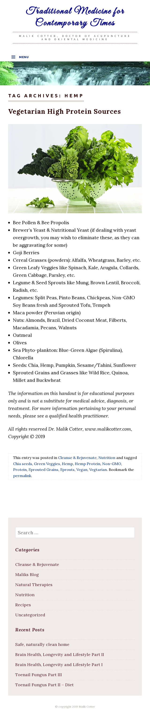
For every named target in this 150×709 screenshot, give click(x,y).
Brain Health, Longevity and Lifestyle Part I (59, 664)
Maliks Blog (27, 574)
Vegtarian (98, 469)
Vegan (81, 469)
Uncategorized (30, 614)
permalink (22, 475)
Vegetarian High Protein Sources (63, 111)
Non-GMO (111, 463)
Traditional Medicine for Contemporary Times (75, 17)
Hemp (67, 463)
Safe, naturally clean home (42, 644)
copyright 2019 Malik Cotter (76, 706)
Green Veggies (47, 463)
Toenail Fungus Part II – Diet (44, 684)
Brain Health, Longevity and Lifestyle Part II (59, 654)
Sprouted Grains (43, 469)
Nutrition (106, 457)
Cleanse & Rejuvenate (77, 457)
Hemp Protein (87, 463)
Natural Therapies (33, 584)
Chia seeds (22, 463)
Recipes (23, 604)
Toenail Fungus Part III (38, 674)
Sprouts (67, 469)
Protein (20, 469)
